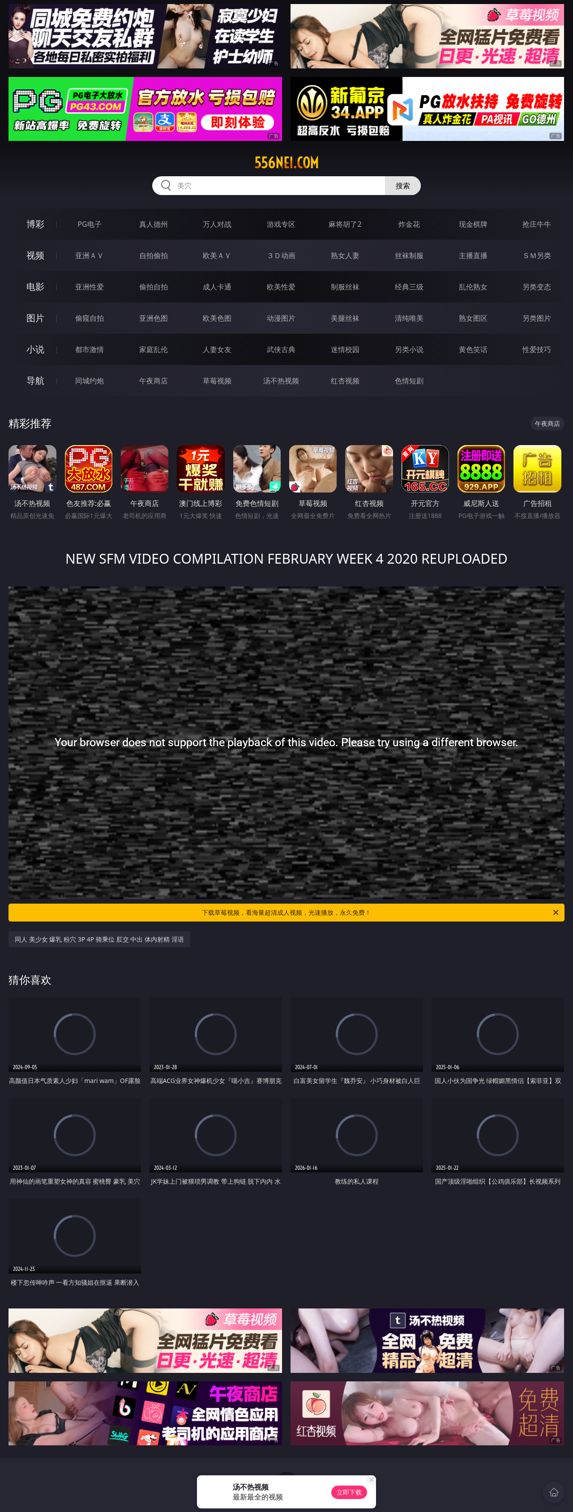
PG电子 (89, 224)
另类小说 (409, 349)
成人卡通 (217, 287)
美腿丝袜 (345, 318)
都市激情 (89, 349)
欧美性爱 (281, 287)
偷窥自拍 (89, 318)
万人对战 (217, 224)
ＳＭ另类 (536, 255)
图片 (35, 318)
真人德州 (153, 224)
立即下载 (349, 1492)
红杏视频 (345, 381)
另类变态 (536, 287)
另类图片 (536, 318)
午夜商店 (153, 381)
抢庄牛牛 (536, 224)
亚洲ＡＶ (89, 255)
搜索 (403, 186)
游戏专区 (281, 224)
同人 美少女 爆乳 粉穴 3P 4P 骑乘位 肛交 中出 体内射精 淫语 (99, 939)
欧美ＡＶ (217, 255)
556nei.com (286, 163)
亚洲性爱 (89, 287)
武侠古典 (281, 349)
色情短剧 (409, 381)
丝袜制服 (409, 255)
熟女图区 (473, 318)
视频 (35, 255)
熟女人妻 (345, 255)
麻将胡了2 (345, 224)
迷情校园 (345, 349)
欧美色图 (217, 318)
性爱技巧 (536, 349)
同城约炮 (89, 381)
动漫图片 (281, 318)
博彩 (35, 224)
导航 (35, 380)
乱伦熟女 (473, 287)
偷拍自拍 (153, 287)
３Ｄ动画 (281, 255)
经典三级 (409, 287)
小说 (35, 349)
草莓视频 (217, 381)
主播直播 (473, 255)
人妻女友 (217, 349)
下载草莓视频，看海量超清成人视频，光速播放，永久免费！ (381, 912)
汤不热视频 (281, 381)
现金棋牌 (473, 224)
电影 (35, 286)
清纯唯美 (409, 318)
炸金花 (409, 224)
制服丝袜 (345, 287)
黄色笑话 (473, 349)
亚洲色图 (153, 318)
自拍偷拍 (153, 255)
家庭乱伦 (153, 349)
